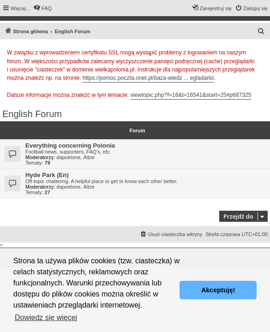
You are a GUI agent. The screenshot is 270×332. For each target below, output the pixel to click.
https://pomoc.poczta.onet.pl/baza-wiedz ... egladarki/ (148, 78)
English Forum (32, 114)
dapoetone (68, 157)
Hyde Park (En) (47, 175)
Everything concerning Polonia (70, 145)
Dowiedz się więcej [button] (46, 317)
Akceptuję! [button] (218, 290)
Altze (88, 157)
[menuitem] (42, 8)
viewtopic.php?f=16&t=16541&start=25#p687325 (191, 95)
